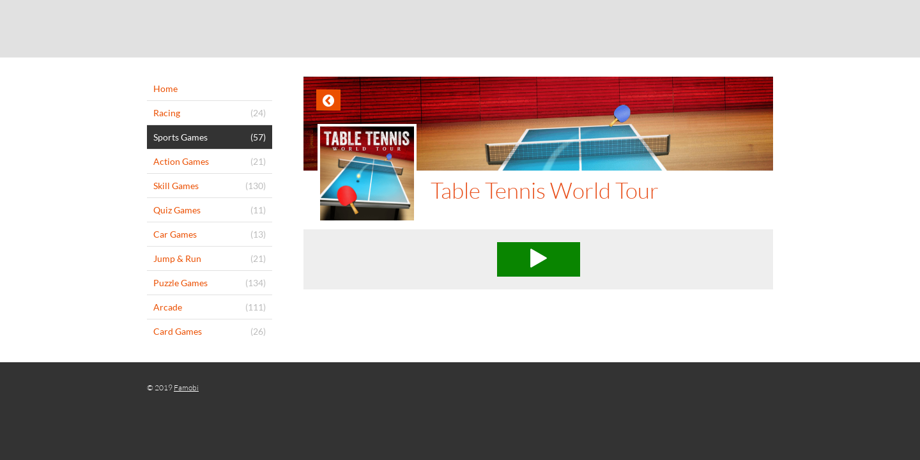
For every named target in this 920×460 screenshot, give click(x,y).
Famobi (186, 387)
